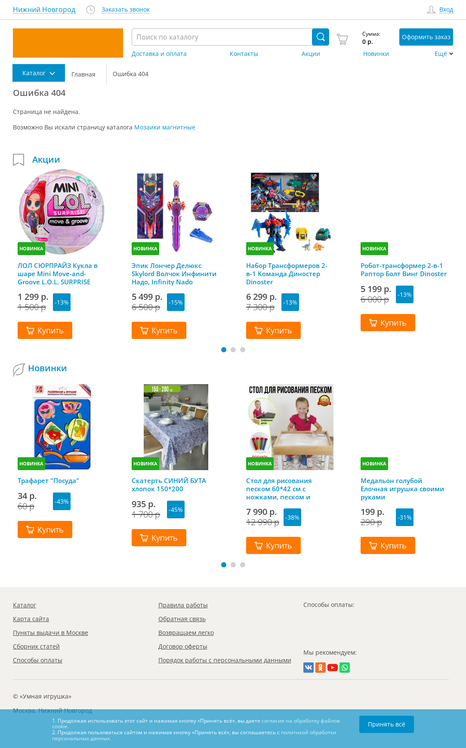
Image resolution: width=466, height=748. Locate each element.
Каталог (24, 605)
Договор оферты (182, 646)
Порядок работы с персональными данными (224, 660)
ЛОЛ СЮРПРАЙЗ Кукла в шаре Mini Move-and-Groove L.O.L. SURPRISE (58, 274)
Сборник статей (36, 646)
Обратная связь (182, 619)
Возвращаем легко (186, 632)
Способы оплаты (37, 660)
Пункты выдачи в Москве (50, 632)
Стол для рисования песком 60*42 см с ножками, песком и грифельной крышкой (282, 489)
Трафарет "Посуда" (48, 481)
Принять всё (386, 724)
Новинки (376, 53)
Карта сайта (31, 619)
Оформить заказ (426, 37)
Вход (446, 9)
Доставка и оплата (159, 53)
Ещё (441, 53)
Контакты (244, 53)
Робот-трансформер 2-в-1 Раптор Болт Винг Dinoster (404, 270)
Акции (311, 53)
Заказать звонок (126, 9)
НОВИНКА (31, 248)
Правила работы (183, 605)
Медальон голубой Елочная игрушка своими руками (402, 489)
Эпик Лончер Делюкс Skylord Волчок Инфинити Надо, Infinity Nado (174, 274)
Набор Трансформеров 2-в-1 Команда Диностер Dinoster (286, 274)
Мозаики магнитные (164, 127)
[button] (223, 349)
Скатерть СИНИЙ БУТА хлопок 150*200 (169, 485)
